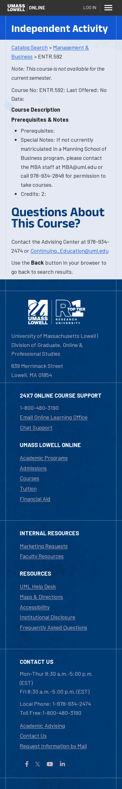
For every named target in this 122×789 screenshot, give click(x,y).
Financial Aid (35, 498)
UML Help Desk (38, 586)
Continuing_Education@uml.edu (69, 250)
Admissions (33, 468)
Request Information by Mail (53, 745)
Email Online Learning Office (54, 417)
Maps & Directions (41, 596)
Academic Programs (44, 457)
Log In (89, 7)
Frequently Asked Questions (53, 627)
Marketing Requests (44, 545)
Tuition (28, 488)
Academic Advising (42, 725)
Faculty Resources (42, 555)
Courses (29, 478)
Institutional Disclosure (47, 616)
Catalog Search (29, 47)
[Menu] (108, 7)
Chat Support (36, 427)
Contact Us (33, 735)
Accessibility (35, 606)
